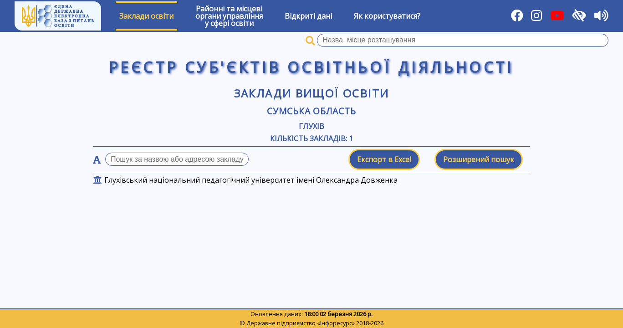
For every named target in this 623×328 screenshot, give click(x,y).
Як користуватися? (387, 16)
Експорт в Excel (384, 159)
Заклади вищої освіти (311, 93)
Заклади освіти (146, 16)
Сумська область (311, 111)
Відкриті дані (308, 16)
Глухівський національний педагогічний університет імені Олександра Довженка (251, 180)
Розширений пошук (478, 159)
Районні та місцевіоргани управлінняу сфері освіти (229, 16)
